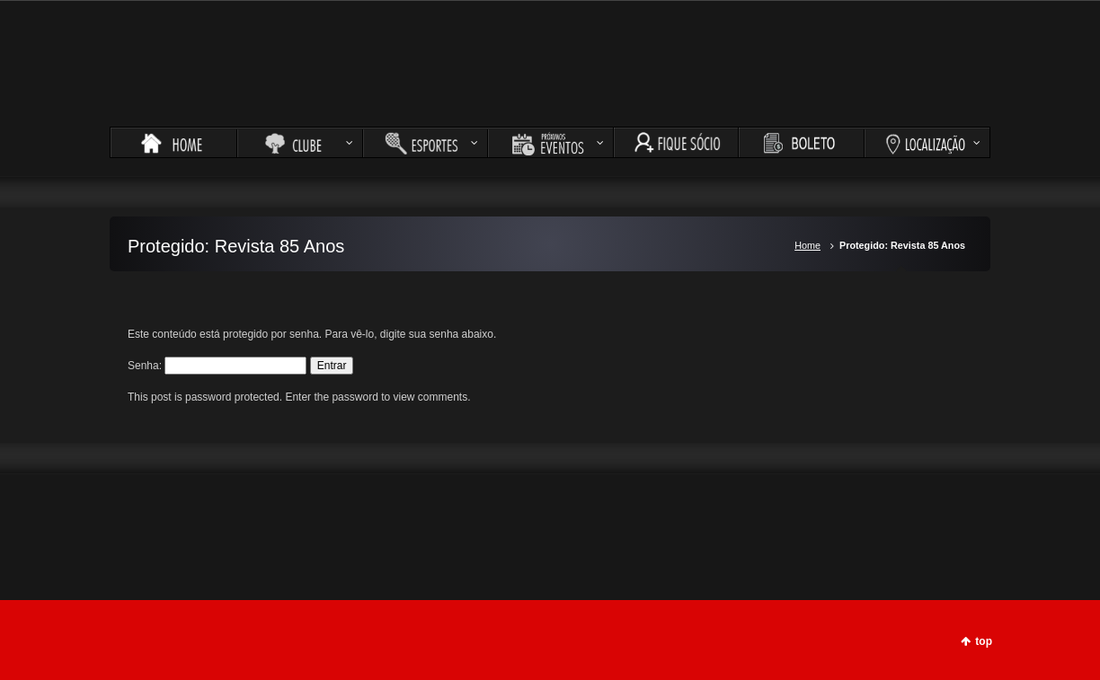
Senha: (217, 365)
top (983, 641)
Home (807, 245)
